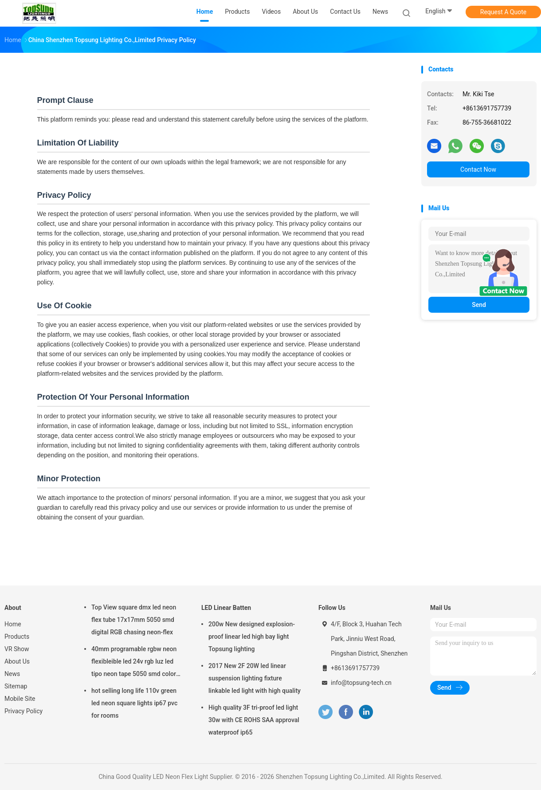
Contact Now (478, 169)
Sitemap (15, 686)
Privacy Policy (23, 711)
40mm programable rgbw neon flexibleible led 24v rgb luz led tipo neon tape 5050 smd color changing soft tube (133, 662)
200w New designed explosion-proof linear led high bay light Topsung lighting (251, 636)
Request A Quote (503, 12)
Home (12, 624)
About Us (17, 661)
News (12, 673)
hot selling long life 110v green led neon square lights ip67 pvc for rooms (134, 703)
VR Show (16, 648)
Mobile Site (19, 698)
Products (16, 636)
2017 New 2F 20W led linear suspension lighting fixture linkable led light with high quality (254, 678)
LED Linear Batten (226, 607)
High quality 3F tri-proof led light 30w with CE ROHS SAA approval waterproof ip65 (253, 720)
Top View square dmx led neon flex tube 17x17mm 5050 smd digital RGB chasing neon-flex (133, 620)
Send (479, 304)
